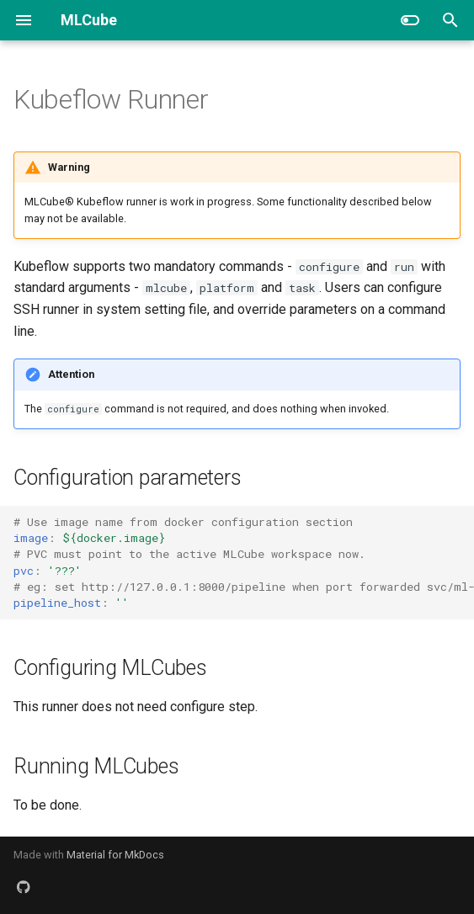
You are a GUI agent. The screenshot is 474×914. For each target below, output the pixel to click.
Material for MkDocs (115, 854)
